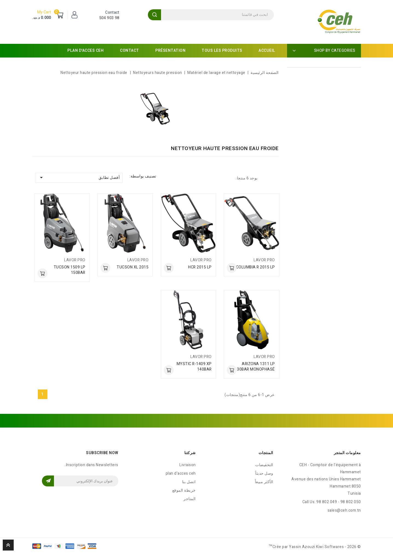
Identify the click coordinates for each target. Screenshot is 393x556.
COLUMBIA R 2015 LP (255, 267)
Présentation (170, 50)
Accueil (267, 50)
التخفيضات (264, 465)
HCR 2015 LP (200, 267)
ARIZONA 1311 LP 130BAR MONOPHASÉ (255, 366)
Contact (129, 50)
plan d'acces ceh (85, 50)
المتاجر (189, 499)
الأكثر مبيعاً (264, 482)
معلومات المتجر (347, 453)
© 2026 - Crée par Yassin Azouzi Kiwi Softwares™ (315, 547)
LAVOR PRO (264, 260)
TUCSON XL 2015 (132, 267)
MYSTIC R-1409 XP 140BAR (194, 366)
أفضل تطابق (79, 177)
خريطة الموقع (184, 490)
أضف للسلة (232, 268)
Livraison (187, 465)
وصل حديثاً (264, 473)
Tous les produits (222, 50)
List (264, 178)
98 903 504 (109, 18)
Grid (274, 178)
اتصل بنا (189, 482)
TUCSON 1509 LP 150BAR (69, 270)
